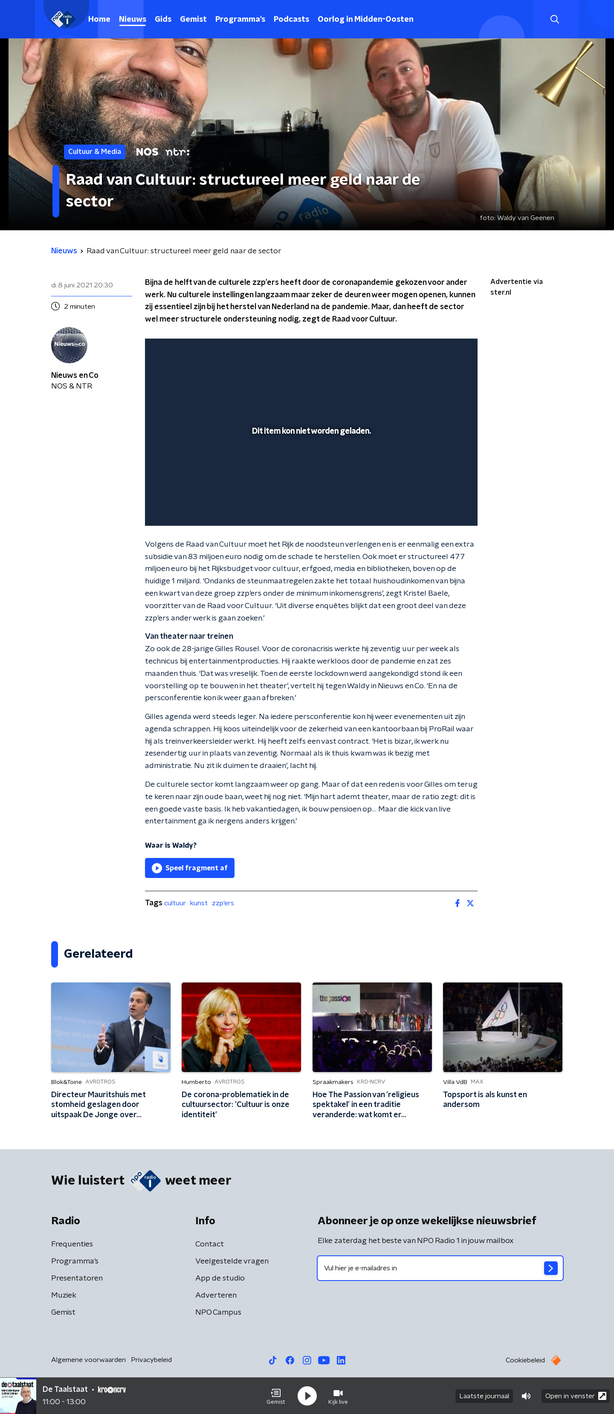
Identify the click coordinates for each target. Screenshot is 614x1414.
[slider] (310, 484)
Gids (163, 19)
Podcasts (291, 19)
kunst (199, 903)
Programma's (240, 19)
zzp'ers (223, 903)
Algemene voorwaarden (88, 1359)
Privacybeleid (151, 1359)
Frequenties (72, 1244)
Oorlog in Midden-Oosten (366, 19)
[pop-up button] (439, 507)
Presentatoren (77, 1278)
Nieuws (132, 19)
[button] (276, 1396)
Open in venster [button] (575, 1396)
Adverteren (216, 1295)
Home (99, 19)
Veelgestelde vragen (232, 1261)
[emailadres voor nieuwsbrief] (440, 1268)
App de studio (220, 1278)
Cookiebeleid (525, 1360)
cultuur (175, 903)
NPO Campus (218, 1312)
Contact (209, 1244)
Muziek (63, 1295)
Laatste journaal (484, 1396)
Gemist (193, 19)
